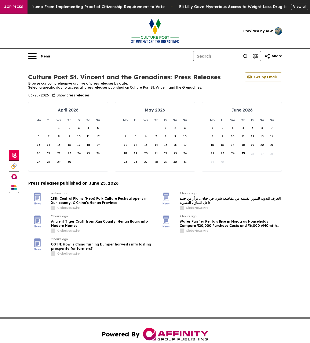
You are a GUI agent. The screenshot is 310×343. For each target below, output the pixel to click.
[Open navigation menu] (39, 56)
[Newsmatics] (14, 187)
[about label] (53, 208)
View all (299, 6)
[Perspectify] (14, 166)
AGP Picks (13, 7)
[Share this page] (273, 56)
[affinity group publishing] (14, 177)
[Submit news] (14, 155)
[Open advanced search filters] (256, 56)
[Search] (216, 56)
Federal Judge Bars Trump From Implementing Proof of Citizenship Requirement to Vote (91, 6)
